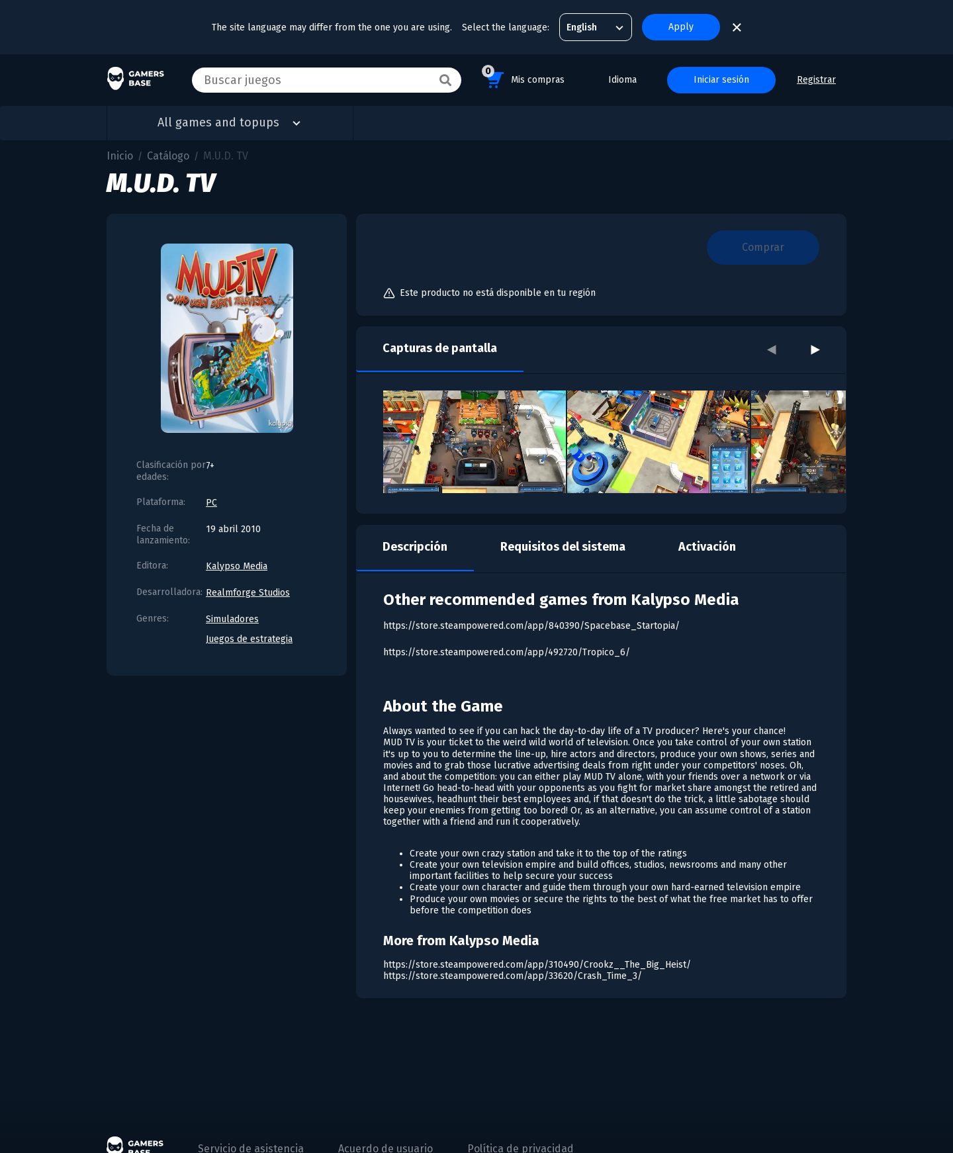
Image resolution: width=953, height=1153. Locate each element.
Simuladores (232, 619)
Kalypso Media (236, 566)
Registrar (816, 79)
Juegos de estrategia (249, 639)
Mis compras (523, 78)
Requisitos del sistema (562, 546)
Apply (681, 26)
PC (211, 502)
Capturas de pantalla (440, 348)
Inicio (120, 156)
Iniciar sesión (721, 79)
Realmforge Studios (248, 592)
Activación (707, 546)
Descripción (415, 546)
